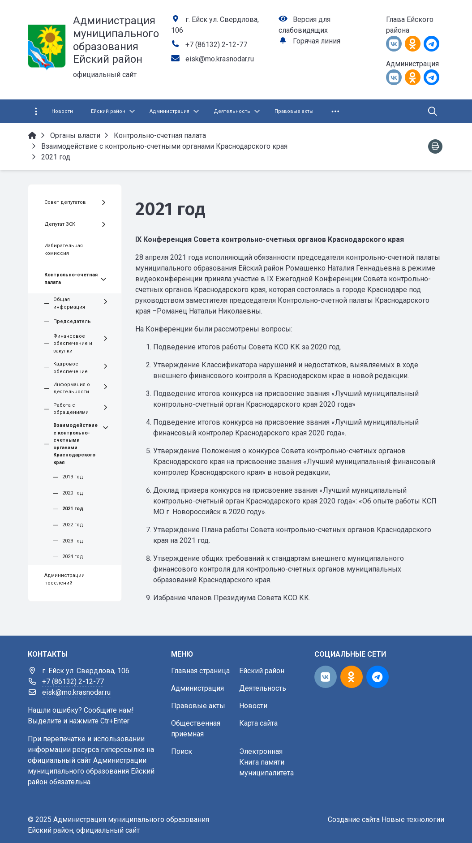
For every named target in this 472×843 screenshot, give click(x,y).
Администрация (197, 688)
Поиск (181, 751)
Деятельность (262, 688)
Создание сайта (354, 819)
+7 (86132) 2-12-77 (216, 44)
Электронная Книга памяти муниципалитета (266, 762)
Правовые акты (198, 705)
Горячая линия (316, 41)
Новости (253, 705)
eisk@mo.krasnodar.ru (219, 59)
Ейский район (261, 671)
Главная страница (200, 671)
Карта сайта (258, 723)
